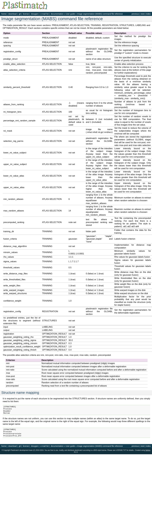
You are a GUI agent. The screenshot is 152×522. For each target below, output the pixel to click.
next (142, 14)
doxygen (34, 14)
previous (135, 14)
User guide (70, 14)
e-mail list (44, 14)
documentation (57, 14)
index (148, 14)
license (26, 14)
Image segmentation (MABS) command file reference (100, 14)
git (20, 14)
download (12, 14)
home (3, 14)
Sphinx (147, 450)
